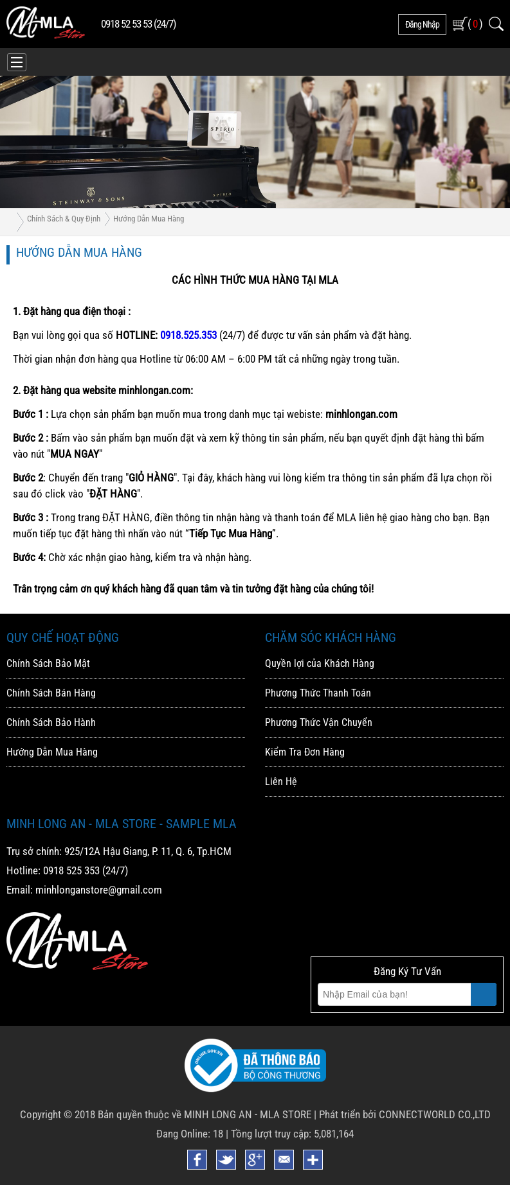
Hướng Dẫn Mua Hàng (148, 218)
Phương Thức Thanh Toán (318, 693)
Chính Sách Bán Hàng (51, 693)
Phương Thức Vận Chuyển (318, 722)
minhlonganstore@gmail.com (98, 889)
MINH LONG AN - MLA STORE (247, 1114)
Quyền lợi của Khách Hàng (319, 663)
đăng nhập (422, 24)
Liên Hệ (281, 781)
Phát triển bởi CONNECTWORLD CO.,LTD (405, 1114)
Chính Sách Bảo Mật (48, 663)
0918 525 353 (71, 870)
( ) (475, 23)
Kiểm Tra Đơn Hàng (305, 752)
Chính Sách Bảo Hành (51, 722)
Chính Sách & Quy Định (63, 218)
